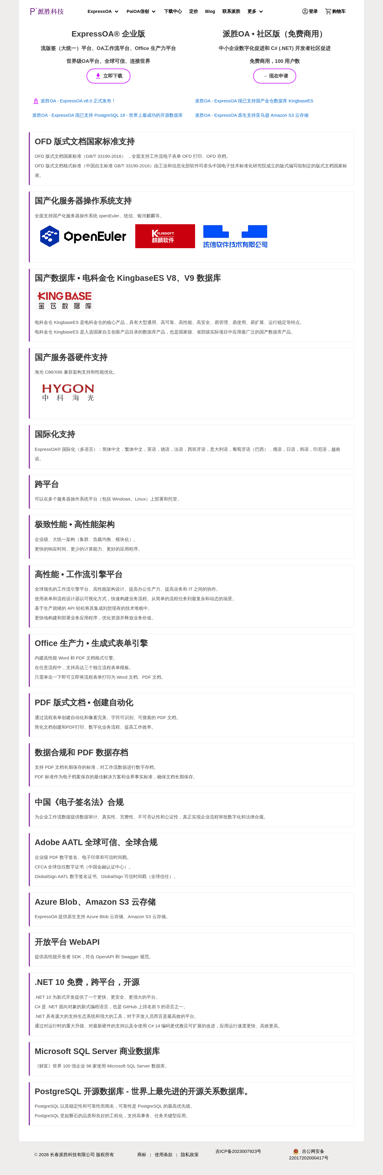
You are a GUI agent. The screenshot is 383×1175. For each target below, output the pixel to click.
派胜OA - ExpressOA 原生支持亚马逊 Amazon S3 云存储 (251, 115)
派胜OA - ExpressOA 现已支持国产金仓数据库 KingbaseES (254, 100)
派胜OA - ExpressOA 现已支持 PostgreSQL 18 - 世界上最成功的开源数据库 (107, 115)
